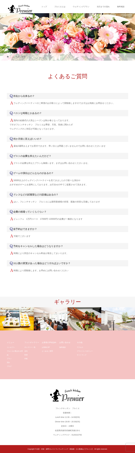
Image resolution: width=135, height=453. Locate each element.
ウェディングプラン (81, 7)
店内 (26, 351)
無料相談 (120, 7)
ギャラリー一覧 (29, 347)
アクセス (80, 347)
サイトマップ (81, 355)
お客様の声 (46, 347)
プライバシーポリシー (85, 351)
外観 (26, 359)
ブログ (9, 366)
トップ (44, 7)
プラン (9, 359)
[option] (17, 319)
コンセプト (11, 347)
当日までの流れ (103, 7)
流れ (8, 362)
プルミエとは (59, 7)
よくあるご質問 (47, 351)
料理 (26, 355)
